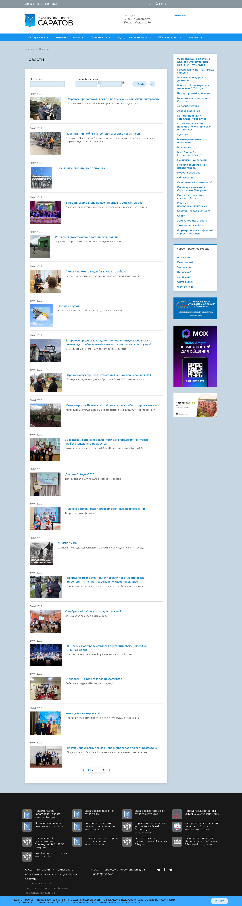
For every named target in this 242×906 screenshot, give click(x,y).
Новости (44, 49)
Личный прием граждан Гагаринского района (95, 271)
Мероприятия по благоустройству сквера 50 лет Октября (102, 133)
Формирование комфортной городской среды (195, 232)
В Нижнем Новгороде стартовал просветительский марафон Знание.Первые (107, 648)
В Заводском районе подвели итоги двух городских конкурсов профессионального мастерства (106, 441)
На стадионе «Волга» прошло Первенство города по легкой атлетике (112, 748)
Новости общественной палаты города (192, 166)
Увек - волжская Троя (190, 225)
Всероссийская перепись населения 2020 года (193, 87)
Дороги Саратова (188, 106)
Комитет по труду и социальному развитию (191, 117)
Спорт (181, 215)
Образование (185, 177)
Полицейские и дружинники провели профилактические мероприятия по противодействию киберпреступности (105, 579)
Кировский (184, 272)
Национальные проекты (192, 160)
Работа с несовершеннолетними (192, 205)
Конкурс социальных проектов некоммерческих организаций (194, 126)
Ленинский (184, 277)
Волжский (183, 257)
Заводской (184, 267)
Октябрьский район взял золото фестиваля (93, 679)
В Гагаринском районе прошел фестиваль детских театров (103, 202)
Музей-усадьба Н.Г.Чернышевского (189, 154)
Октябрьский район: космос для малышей (93, 611)
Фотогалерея (168, 37)
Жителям (179, 15)
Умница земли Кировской (83, 713)
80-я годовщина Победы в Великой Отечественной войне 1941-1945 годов (193, 61)
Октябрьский (185, 281)
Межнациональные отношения (189, 141)
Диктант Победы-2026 (79, 474)
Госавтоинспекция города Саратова (193, 100)
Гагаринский (185, 262)
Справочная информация (41, 3)
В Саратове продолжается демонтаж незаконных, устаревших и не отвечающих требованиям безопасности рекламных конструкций (108, 342)
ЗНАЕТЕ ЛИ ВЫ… (68, 543)
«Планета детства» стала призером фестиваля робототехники (105, 508)
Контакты (195, 37)
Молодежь (183, 147)
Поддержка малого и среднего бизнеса (190, 197)
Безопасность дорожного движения (193, 79)
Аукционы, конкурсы (133, 37)
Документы (99, 37)
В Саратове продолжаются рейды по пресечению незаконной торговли (112, 99)
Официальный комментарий (194, 182)
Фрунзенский (185, 286)
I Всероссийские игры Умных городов (195, 71)
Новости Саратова (188, 172)
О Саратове (36, 37)
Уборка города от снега (192, 220)
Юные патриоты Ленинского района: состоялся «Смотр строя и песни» (111, 405)
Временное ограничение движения (82, 168)
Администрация (68, 37)
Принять (219, 901)
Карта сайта (46, 883)
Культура (182, 134)
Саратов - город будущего (193, 210)
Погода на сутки (68, 306)
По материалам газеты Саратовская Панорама (192, 189)
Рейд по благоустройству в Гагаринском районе (86, 237)
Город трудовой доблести (193, 93)
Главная (29, 49)
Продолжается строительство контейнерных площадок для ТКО (109, 375)
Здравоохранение (188, 110)
